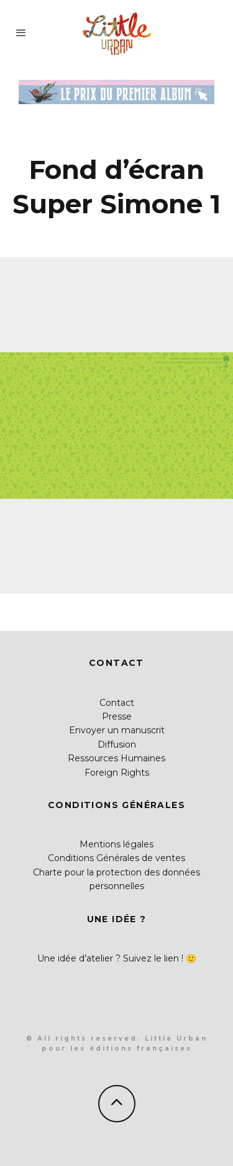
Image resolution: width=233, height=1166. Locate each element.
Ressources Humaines (116, 758)
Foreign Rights (117, 772)
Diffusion (117, 744)
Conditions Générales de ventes (116, 858)
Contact (116, 702)
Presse (117, 716)
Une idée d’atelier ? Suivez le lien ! (110, 958)
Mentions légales (116, 844)
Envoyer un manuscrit (117, 730)
